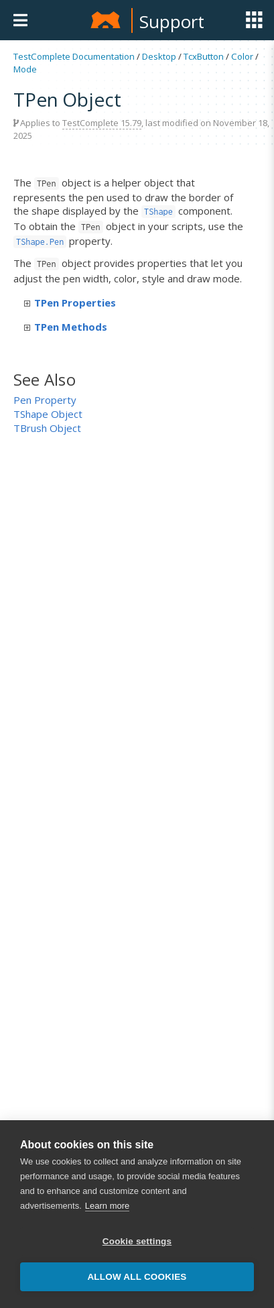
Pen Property (44, 399)
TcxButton (204, 56)
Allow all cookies (136, 1277)
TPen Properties (70, 302)
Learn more (107, 1206)
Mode (25, 69)
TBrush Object (47, 428)
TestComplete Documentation (74, 56)
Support (171, 21)
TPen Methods (65, 326)
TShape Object (47, 414)
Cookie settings (137, 1241)
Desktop (159, 56)
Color (242, 56)
